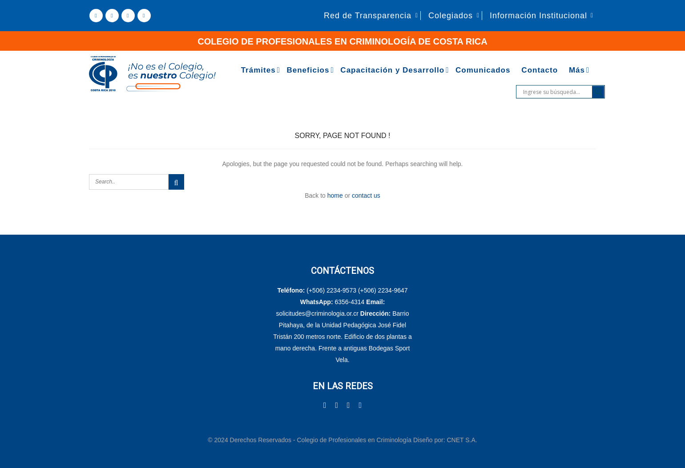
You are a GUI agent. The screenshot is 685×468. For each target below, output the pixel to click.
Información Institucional (538, 15)
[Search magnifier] (598, 91)
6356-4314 (349, 301)
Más (577, 70)
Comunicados (482, 70)
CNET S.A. (462, 440)
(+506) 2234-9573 (331, 290)
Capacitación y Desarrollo (392, 70)
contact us (366, 195)
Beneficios (307, 70)
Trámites (258, 70)
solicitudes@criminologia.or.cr (318, 313)
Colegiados (450, 15)
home (335, 195)
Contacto (539, 70)
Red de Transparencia (367, 15)
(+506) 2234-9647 (383, 290)
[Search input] (556, 91)
